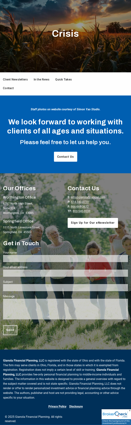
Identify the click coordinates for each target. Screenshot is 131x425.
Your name (23, 252)
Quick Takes (63, 79)
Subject (21, 282)
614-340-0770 (80, 202)
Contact (8, 88)
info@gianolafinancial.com (88, 197)
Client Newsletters (15, 79)
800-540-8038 (81, 211)
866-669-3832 (80, 206)
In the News (42, 79)
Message (22, 296)
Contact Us (65, 156)
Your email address (28, 267)
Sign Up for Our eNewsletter (93, 222)
